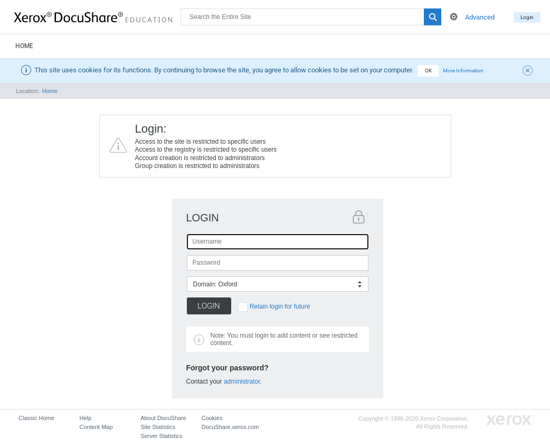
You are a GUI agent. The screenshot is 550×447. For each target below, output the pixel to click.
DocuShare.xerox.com (230, 427)
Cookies (212, 418)
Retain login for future (280, 306)
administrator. (243, 381)
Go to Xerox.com (510, 420)
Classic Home (36, 418)
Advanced (480, 17)
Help (86, 418)
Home (24, 46)
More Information (463, 70)
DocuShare (97, 16)
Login (527, 17)
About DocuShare (163, 418)
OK (428, 70)
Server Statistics (161, 436)
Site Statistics (157, 427)
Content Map (96, 427)
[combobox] (277, 284)
